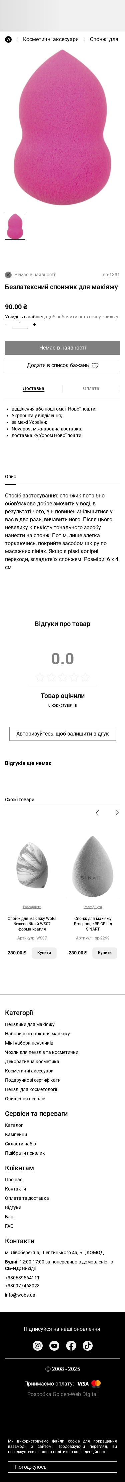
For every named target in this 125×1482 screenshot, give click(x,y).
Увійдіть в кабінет (24, 316)
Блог (10, 1216)
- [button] (5, 324)
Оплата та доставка (27, 1198)
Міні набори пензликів (29, 1043)
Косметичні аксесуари (51, 39)
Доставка (33, 388)
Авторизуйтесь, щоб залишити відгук (62, 734)
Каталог (14, 1125)
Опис (10, 476)
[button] (15, 226)
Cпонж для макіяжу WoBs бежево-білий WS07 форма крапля (32, 924)
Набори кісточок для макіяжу (37, 1033)
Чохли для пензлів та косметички (41, 1052)
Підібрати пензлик (25, 1153)
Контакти (15, 1189)
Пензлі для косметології (31, 1089)
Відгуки (13, 1207)
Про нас (13, 1179)
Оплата (91, 388)
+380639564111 (22, 1277)
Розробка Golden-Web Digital (62, 1394)
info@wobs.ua (20, 1295)
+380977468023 (22, 1285)
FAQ (9, 1226)
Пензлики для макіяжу (30, 1024)
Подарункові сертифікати (33, 1080)
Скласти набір (20, 1143)
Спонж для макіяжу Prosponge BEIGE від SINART (93, 924)
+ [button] (34, 324)
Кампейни (16, 1134)
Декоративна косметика (32, 1061)
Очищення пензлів (25, 1098)
